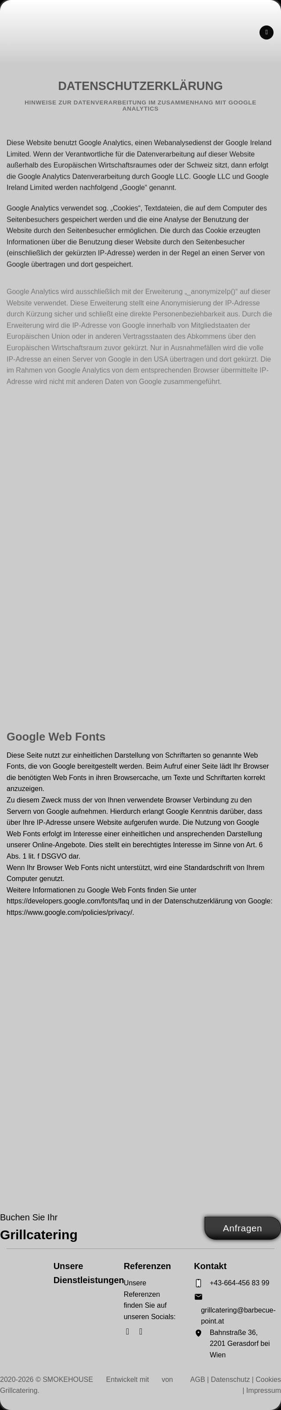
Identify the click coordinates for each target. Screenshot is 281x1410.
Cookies (268, 1379)
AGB (197, 1379)
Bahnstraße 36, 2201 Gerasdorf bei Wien (240, 1344)
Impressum (263, 1390)
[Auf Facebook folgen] (130, 1331)
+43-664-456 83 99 (240, 1283)
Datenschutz (230, 1379)
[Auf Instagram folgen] (143, 1331)
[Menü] (266, 32)
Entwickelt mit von (140, 1379)
